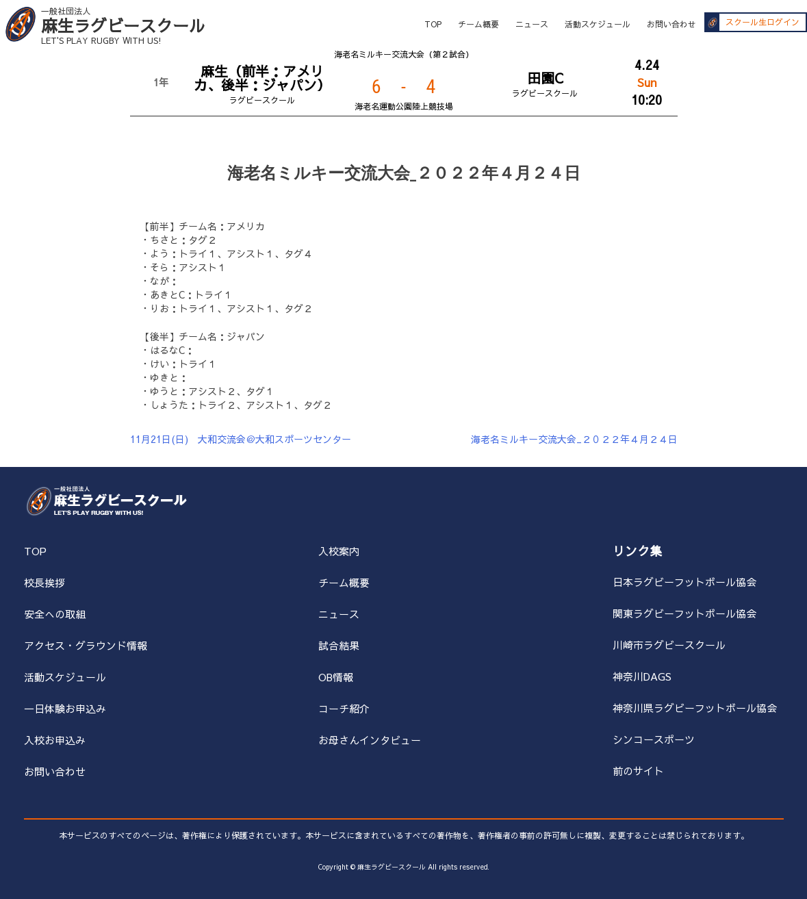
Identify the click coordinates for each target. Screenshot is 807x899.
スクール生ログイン (762, 22)
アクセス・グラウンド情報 (85, 645)
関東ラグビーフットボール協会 (684, 613)
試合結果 (338, 645)
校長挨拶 (44, 582)
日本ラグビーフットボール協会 (684, 581)
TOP (432, 23)
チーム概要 (478, 23)
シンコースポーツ (654, 739)
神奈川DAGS (642, 676)
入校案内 (338, 551)
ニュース (531, 23)
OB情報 (335, 677)
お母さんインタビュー (369, 740)
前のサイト (638, 770)
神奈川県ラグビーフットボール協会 (695, 707)
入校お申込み (55, 740)
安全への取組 (55, 614)
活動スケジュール (597, 23)
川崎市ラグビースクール (669, 644)
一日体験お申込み (65, 708)
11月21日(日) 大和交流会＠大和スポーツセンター (240, 439)
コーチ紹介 (344, 708)
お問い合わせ (671, 23)
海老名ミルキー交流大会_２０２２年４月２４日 (574, 439)
